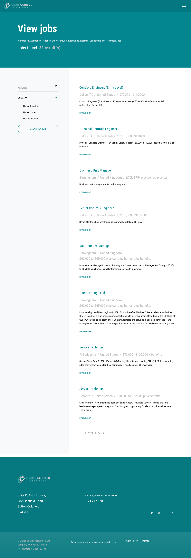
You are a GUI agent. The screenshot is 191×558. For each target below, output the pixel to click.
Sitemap (147, 540)
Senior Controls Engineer (100, 207)
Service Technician (95, 347)
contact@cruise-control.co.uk (104, 495)
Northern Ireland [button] (31, 118)
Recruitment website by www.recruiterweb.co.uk (94, 542)
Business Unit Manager (99, 170)
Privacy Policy (131, 540)
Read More (85, 113)
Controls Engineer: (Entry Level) (106, 87)
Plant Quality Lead (95, 292)
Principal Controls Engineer (103, 128)
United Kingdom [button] (31, 106)
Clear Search (38, 129)
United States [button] (29, 112)
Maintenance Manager (98, 245)
